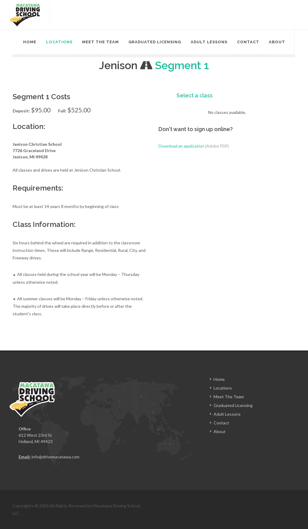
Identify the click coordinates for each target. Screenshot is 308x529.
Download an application (194, 145)
